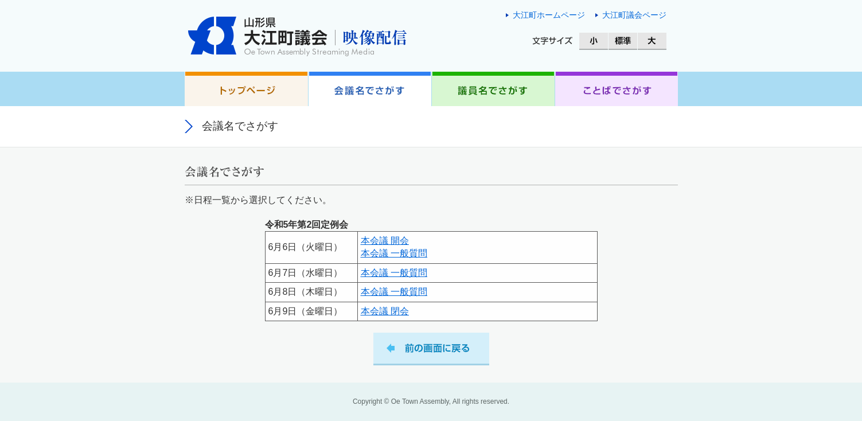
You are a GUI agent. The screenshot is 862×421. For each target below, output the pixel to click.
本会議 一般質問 (394, 253)
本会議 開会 (385, 240)
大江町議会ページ (634, 15)
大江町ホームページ (549, 15)
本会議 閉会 (385, 311)
